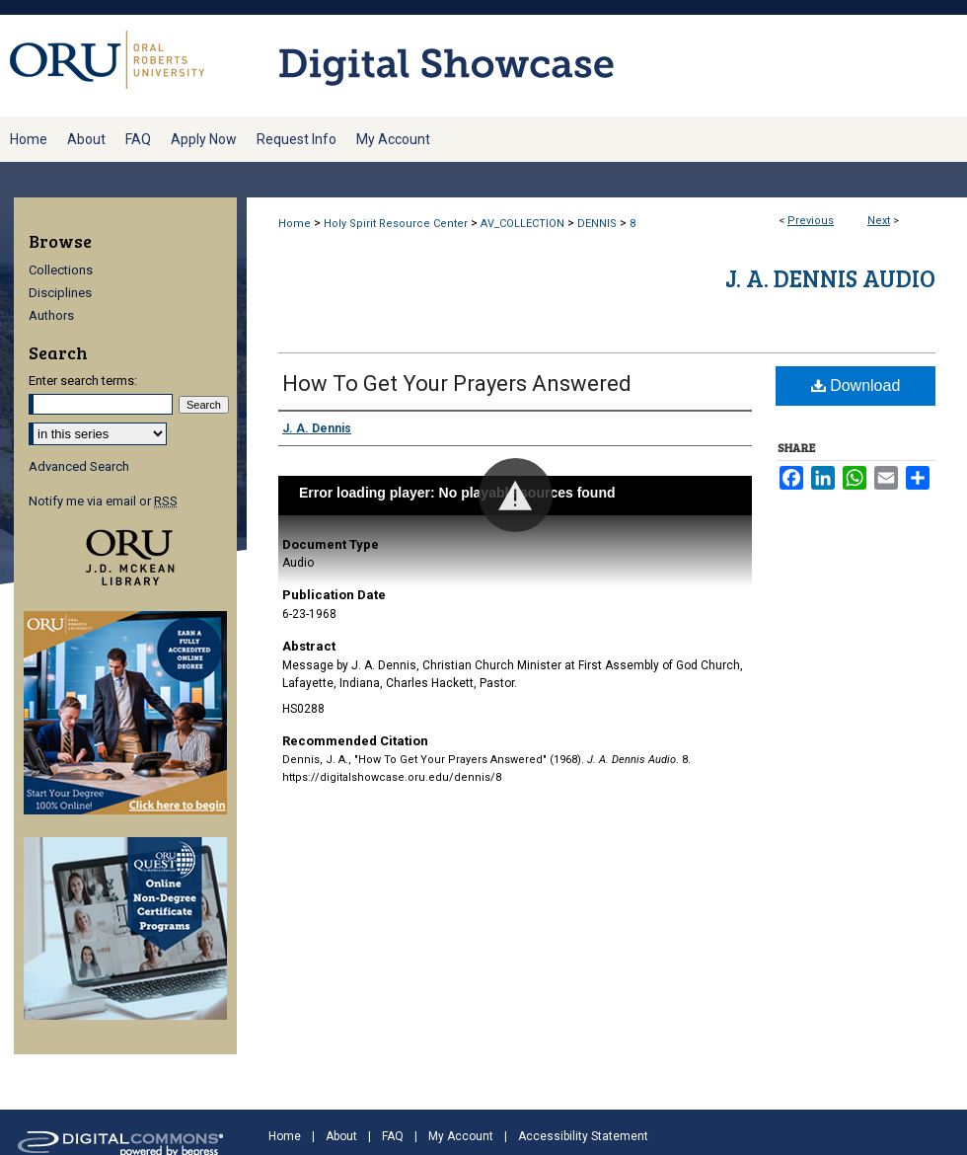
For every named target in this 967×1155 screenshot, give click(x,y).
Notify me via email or (103, 501)
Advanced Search (79, 466)
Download (856, 385)
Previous (810, 220)
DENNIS (597, 223)
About (341, 1136)
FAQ (393, 1136)
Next (878, 220)
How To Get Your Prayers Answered (457, 383)
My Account (460, 1136)
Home (294, 223)
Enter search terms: (83, 380)
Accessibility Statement (583, 1136)
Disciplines (60, 292)
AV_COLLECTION (522, 223)
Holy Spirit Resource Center (396, 223)
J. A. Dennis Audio (830, 278)
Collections (61, 270)
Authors (51, 315)
